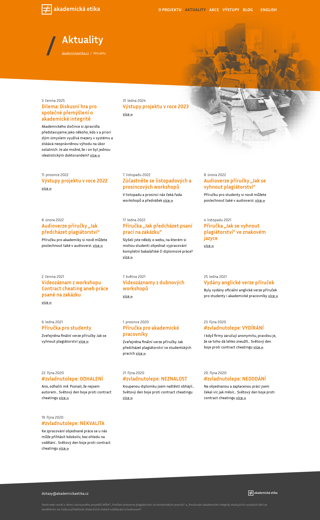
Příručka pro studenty (66, 328)
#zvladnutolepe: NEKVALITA (73, 423)
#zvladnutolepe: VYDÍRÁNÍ (234, 328)
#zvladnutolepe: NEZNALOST (155, 379)
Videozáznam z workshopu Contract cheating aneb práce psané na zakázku (75, 288)
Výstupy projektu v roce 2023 (156, 106)
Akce (214, 9)
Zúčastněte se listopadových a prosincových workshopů (157, 184)
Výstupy (230, 9)
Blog (248, 9)
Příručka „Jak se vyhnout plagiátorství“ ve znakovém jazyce (235, 232)
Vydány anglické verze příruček (239, 282)
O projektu (169, 9)
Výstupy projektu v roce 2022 (75, 181)
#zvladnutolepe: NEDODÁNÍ (235, 379)
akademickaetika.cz (75, 53)
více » (95, 155)
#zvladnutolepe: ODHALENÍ (72, 379)
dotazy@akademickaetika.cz (65, 493)
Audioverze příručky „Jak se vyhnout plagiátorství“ (235, 184)
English (268, 9)
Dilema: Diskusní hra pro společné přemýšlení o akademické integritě (69, 112)
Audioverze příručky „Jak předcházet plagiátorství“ (71, 229)
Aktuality (195, 9)
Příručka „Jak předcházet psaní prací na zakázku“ (157, 229)
